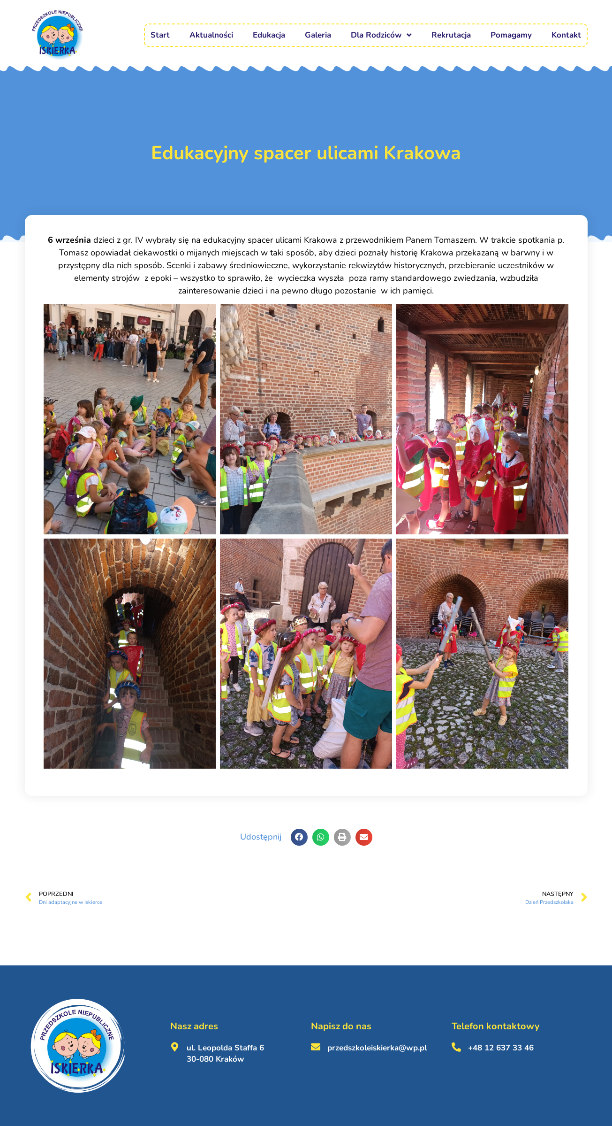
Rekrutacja (451, 35)
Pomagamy (511, 35)
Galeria (318, 35)
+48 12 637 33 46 (501, 1047)
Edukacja (269, 35)
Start (160, 35)
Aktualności (211, 35)
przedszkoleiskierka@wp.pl (377, 1047)
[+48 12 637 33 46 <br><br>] (456, 1047)
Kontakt (566, 35)
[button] (299, 837)
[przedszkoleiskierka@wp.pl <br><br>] (315, 1047)
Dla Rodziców (381, 35)
